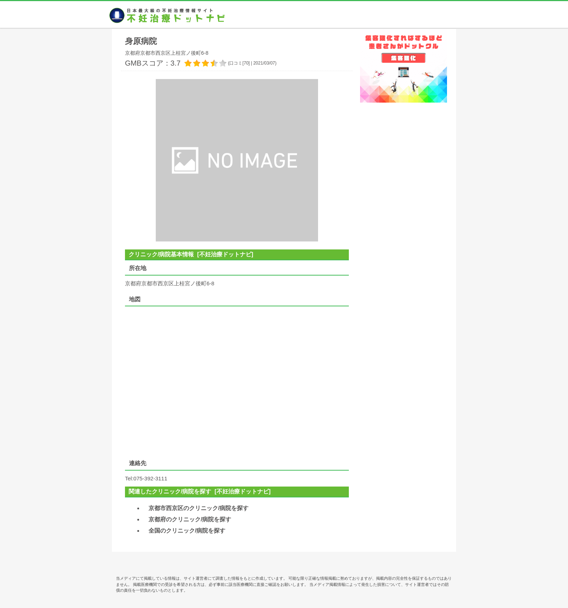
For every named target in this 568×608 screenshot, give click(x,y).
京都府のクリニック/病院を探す (190, 519)
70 (246, 63)
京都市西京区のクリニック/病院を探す (198, 508)
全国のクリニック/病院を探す (187, 531)
